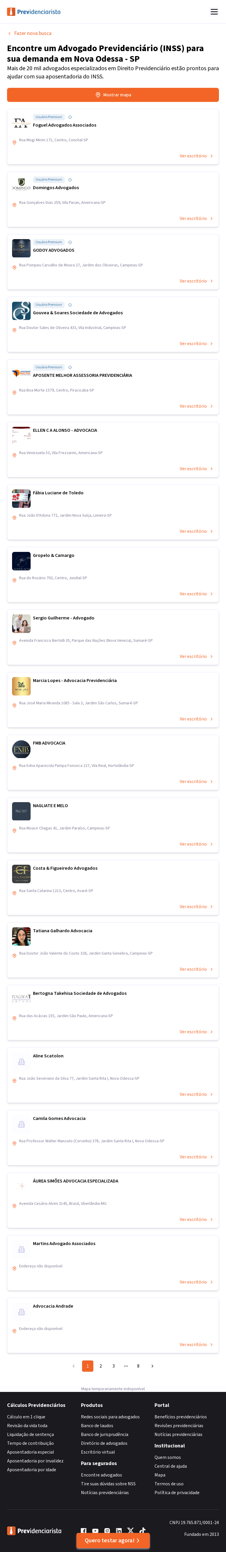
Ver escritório (197, 156)
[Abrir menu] (214, 11)
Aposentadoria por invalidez (35, 1461)
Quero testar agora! (113, 1540)
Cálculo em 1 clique (26, 1417)
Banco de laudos (97, 1425)
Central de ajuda (170, 1466)
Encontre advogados (101, 1475)
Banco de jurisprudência (104, 1434)
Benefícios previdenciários (180, 1417)
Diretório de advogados (104, 1443)
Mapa (159, 1475)
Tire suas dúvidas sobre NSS (108, 1484)
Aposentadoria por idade (31, 1469)
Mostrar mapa (113, 95)
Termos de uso (169, 1484)
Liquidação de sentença (30, 1434)
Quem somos (167, 1457)
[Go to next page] (151, 1366)
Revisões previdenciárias (178, 1425)
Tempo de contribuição (30, 1443)
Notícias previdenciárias (105, 1492)
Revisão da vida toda (27, 1425)
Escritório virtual (98, 1452)
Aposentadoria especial (30, 1452)
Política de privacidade (177, 1492)
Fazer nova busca (29, 33)
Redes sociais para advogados (110, 1417)
